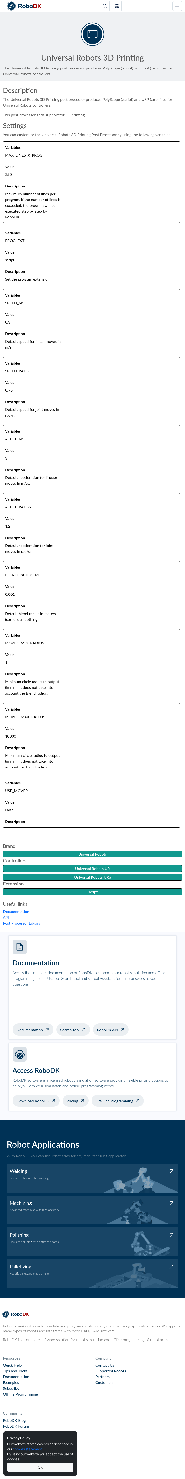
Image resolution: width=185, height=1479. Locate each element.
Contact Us (104, 1365)
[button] (117, 6)
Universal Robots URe (92, 877)
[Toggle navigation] (177, 6)
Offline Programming (20, 1394)
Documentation (16, 911)
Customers (104, 1382)
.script (92, 891)
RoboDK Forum (16, 1426)
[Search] (105, 6)
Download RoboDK (32, 1101)
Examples (11, 1382)
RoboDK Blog (14, 1420)
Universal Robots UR (92, 868)
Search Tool (69, 1029)
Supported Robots (110, 1370)
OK (40, 1467)
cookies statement (27, 1449)
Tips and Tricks (15, 1370)
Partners (102, 1376)
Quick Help (12, 1365)
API (6, 917)
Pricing (72, 1101)
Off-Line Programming (114, 1101)
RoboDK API (107, 1029)
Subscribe (11, 1388)
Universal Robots (92, 854)
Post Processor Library (21, 923)
